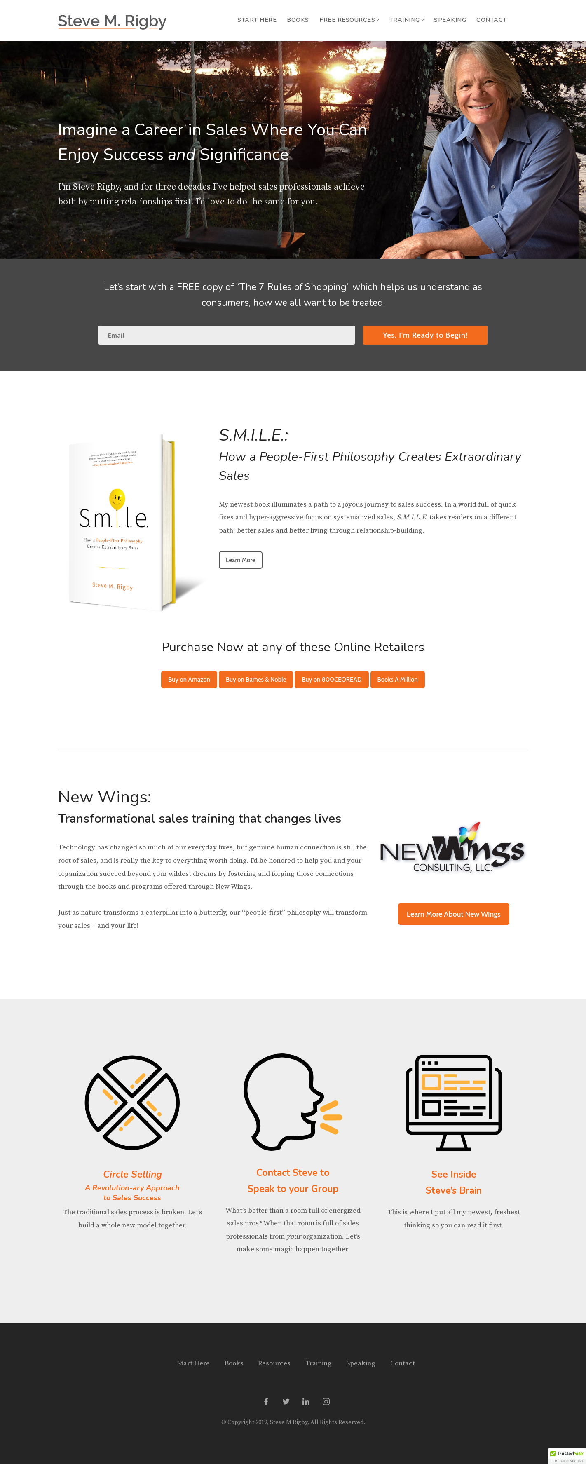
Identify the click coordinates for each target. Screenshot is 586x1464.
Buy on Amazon (189, 679)
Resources (274, 1363)
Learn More (240, 560)
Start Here (257, 20)
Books (298, 20)
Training (318, 1363)
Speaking (450, 20)
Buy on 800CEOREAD (331, 679)
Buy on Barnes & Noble (256, 679)
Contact (491, 20)
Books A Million (397, 679)
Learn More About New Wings (454, 914)
